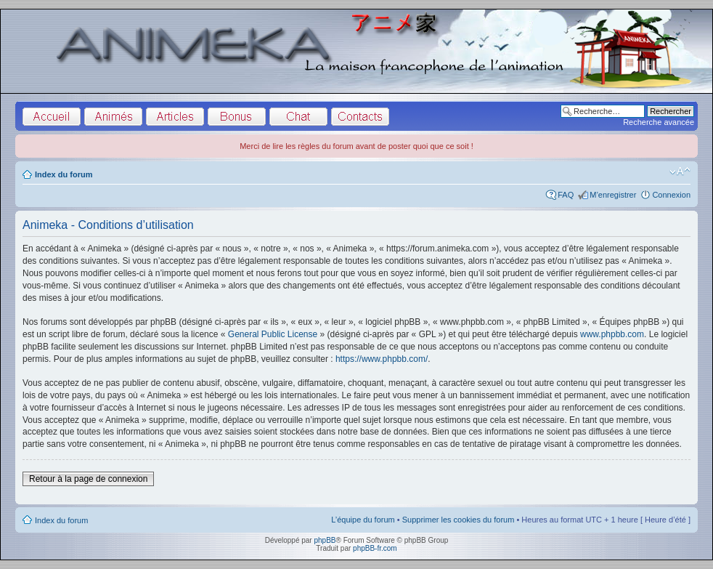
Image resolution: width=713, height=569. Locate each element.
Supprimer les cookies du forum (458, 519)
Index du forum (63, 174)
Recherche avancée (658, 122)
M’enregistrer (613, 194)
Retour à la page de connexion (88, 479)
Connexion (671, 194)
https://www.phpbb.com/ (381, 359)
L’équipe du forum (362, 519)
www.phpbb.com (612, 334)
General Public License (272, 334)
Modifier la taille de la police (679, 171)
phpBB (324, 540)
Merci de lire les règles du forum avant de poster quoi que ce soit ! (356, 146)
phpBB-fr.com (375, 548)
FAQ (566, 194)
